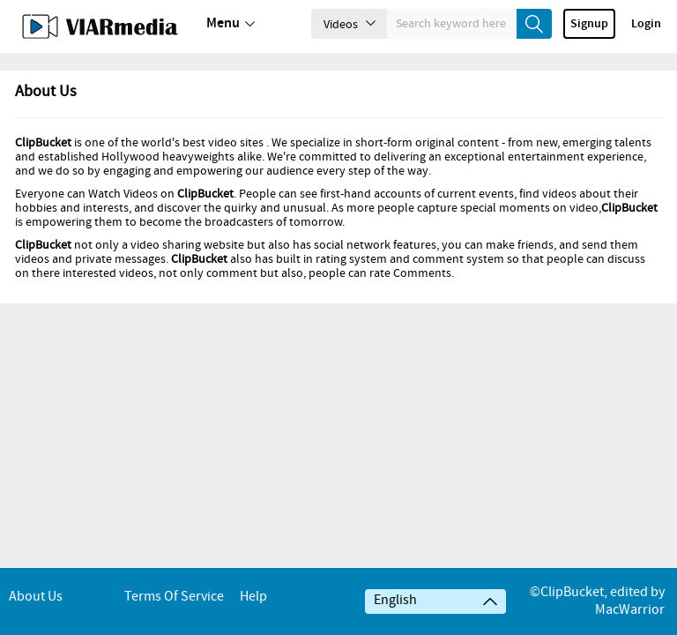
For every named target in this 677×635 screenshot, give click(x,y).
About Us (36, 596)
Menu (230, 24)
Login (646, 24)
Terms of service (174, 596)
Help (253, 596)
